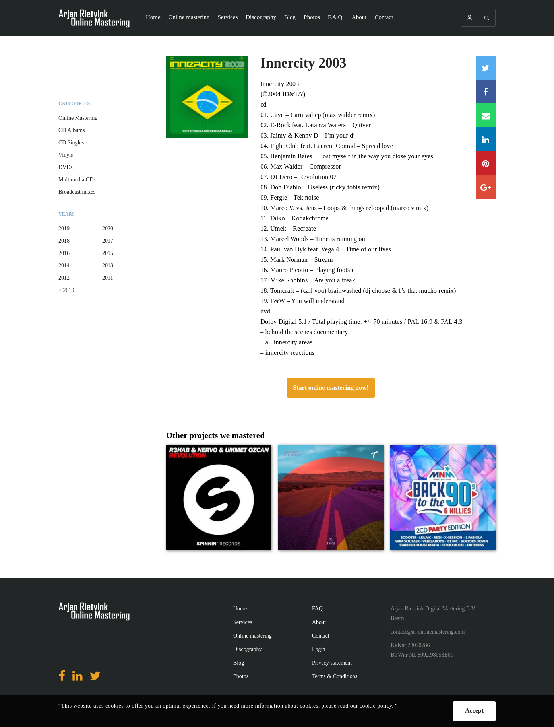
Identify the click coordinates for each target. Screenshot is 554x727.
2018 (64, 241)
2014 (64, 265)
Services (227, 17)
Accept (474, 710)
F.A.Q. (336, 17)
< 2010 (66, 290)
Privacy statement (332, 663)
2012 (64, 278)
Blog (290, 17)
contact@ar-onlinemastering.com (428, 632)
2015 (107, 253)
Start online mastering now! (331, 387)
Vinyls (65, 155)
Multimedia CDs (77, 180)
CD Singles (71, 143)
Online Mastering (77, 118)
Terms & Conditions (334, 676)
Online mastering (189, 17)
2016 (64, 253)
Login (318, 649)
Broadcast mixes (76, 192)
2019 (64, 228)
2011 (107, 278)
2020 (107, 228)
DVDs (65, 167)
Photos (312, 17)
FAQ (317, 609)
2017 (107, 241)
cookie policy (376, 706)
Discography (261, 17)
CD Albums (71, 130)
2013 (107, 265)
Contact (384, 17)
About (359, 17)
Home (153, 17)
